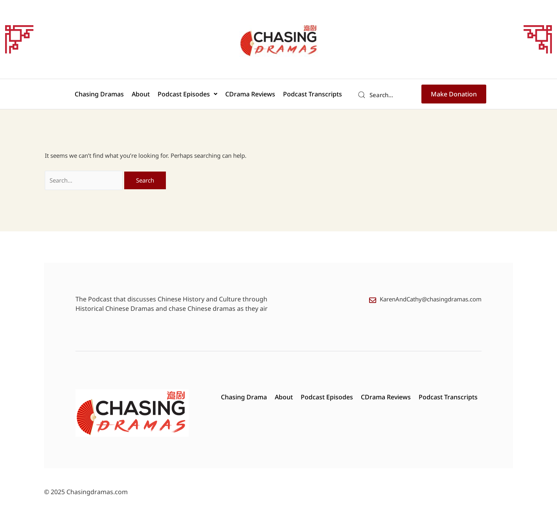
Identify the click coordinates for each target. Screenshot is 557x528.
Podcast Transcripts (312, 94)
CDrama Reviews (250, 94)
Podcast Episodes (187, 94)
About (141, 94)
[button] (187, 94)
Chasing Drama (244, 397)
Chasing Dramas (99, 94)
